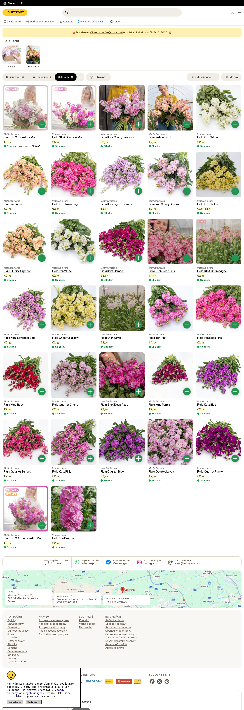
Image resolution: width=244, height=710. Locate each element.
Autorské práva (114, 647)
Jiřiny (10, 634)
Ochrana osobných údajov (121, 634)
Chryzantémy (15, 623)
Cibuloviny (13, 627)
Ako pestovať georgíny (52, 623)
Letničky (12, 637)
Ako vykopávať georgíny (53, 634)
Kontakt (84, 620)
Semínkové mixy (17, 651)
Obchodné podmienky (118, 630)
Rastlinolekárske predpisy (120, 640)
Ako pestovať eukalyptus (54, 620)
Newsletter (85, 627)
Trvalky (11, 658)
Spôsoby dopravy (116, 623)
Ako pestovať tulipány (52, 627)
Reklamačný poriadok (118, 627)
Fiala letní (10, 41)
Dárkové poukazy (18, 630)
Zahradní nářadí (16, 661)
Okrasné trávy (16, 640)
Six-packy (13, 654)
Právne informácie (116, 644)
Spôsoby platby (114, 620)
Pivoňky (12, 644)
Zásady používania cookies (121, 637)
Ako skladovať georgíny (53, 630)
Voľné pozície (87, 623)
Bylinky (11, 620)
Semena (12, 647)
